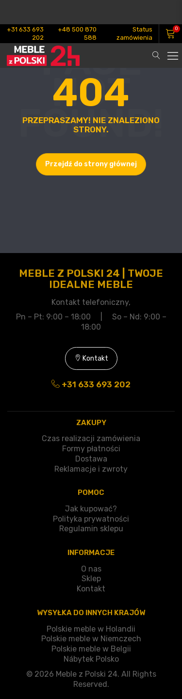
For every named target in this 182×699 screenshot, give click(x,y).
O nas (91, 568)
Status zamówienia (134, 33)
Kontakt (91, 358)
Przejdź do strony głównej (91, 164)
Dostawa (91, 458)
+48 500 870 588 (77, 33)
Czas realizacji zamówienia (91, 438)
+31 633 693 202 (25, 33)
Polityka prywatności (91, 519)
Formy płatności (91, 448)
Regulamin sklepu (91, 528)
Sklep (91, 578)
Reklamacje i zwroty (91, 469)
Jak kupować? (91, 508)
